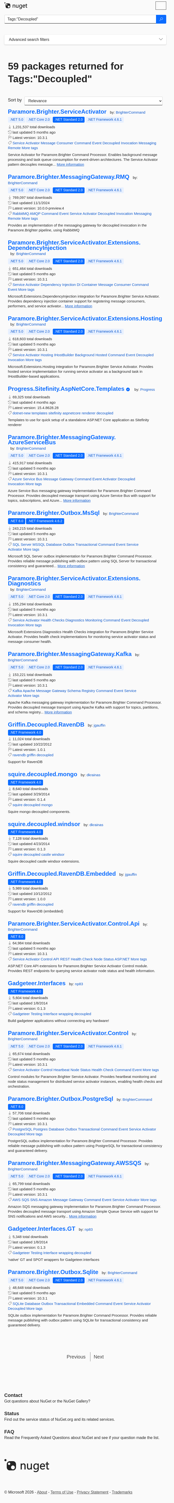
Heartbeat (61, 1070)
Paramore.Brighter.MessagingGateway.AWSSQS (74, 1163)
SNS (34, 1200)
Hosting (47, 355)
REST (65, 959)
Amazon (45, 1200)
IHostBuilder (64, 355)
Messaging (147, 143)
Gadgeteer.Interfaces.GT (41, 1228)
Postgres (40, 1129)
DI (78, 284)
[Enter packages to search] (80, 19)
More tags (30, 148)
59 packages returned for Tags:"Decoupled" (66, 72)
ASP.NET (122, 959)
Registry (88, 691)
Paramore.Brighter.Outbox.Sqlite (53, 1272)
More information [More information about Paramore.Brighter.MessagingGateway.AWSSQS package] (82, 1216)
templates (39, 413)
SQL (16, 544)
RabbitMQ (21, 213)
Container (89, 284)
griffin (31, 755)
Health (46, 620)
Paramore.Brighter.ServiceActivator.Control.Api (74, 923)
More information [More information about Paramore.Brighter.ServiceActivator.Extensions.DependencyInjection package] (78, 306)
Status (109, 959)
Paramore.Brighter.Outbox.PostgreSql (60, 1099)
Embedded (86, 1304)
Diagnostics (74, 620)
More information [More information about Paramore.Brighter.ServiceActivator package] (70, 164)
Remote (14, 148)
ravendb (19, 755)
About (42, 1492)
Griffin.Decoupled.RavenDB (46, 724)
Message (48, 143)
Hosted (101, 355)
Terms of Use (62, 1492)
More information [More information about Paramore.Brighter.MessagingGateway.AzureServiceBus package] (77, 500)
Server (26, 544)
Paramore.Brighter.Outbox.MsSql (54, 513)
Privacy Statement (92, 1492)
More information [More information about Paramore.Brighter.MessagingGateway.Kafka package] (58, 712)
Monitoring (93, 620)
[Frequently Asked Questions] (9, 1431)
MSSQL (39, 544)
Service (19, 143)
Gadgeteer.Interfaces (37, 983)
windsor (58, 854)
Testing (36, 1014)
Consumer (65, 143)
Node (98, 959)
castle (46, 854)
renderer (89, 413)
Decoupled (111, 143)
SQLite (18, 1304)
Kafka (17, 691)
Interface (50, 1014)
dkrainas (93, 775)
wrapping (66, 1014)
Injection (69, 284)
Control (46, 959)
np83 (79, 984)
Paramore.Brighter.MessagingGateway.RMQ (69, 177)
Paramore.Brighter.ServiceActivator (57, 111)
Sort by (15, 100)
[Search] (161, 19)
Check (87, 959)
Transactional (86, 544)
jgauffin (99, 725)
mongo (46, 805)
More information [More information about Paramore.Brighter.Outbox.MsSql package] (71, 566)
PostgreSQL (22, 1129)
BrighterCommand (130, 112)
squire (18, 805)
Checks (58, 620)
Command (82, 143)
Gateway (66, 479)
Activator (33, 143)
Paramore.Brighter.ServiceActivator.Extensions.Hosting (85, 318)
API (56, 959)
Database (54, 544)
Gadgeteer (21, 1014)
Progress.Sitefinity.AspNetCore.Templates (66, 389)
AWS (16, 1200)
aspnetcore (72, 413)
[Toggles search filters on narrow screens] (161, 40)
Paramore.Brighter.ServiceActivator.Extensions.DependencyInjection (74, 245)
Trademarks (122, 1492)
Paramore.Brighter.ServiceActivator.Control (68, 1033)
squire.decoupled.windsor (44, 824)
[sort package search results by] (93, 101)
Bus (39, 479)
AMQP (35, 213)
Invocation (129, 143)
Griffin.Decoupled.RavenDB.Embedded (62, 873)
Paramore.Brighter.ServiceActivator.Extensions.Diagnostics (74, 581)
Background (84, 355)
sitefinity (54, 413)
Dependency (51, 284)
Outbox (68, 544)
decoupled (104, 413)
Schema (74, 691)
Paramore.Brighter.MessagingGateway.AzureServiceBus (62, 440)
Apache (29, 691)
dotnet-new (22, 413)
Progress (147, 389)
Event (96, 143)
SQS (25, 1200)
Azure (17, 479)
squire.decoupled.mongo (42, 774)
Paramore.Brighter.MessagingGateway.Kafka (70, 654)
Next (99, 1356)
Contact (13, 1395)
